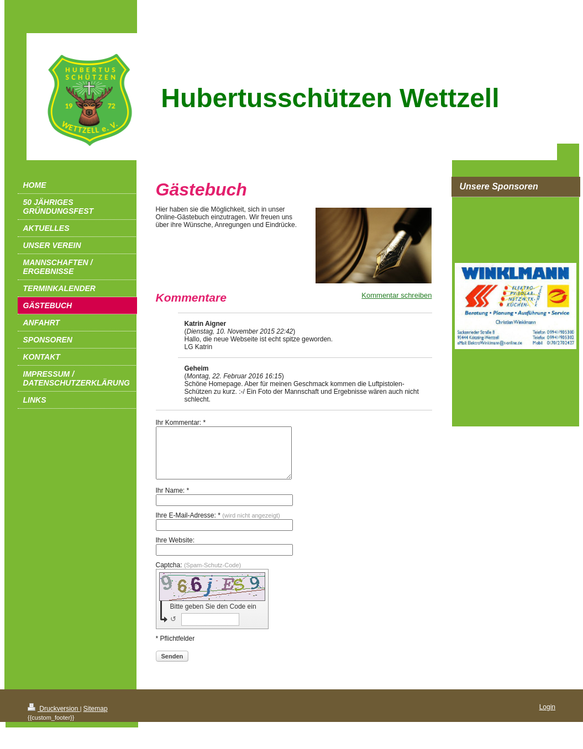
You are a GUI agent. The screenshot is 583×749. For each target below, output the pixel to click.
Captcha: (198, 575)
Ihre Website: (175, 550)
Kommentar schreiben (396, 295)
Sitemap (95, 718)
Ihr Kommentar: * (181, 422)
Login (547, 717)
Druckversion (54, 718)
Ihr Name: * (173, 500)
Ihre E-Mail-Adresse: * (218, 525)
